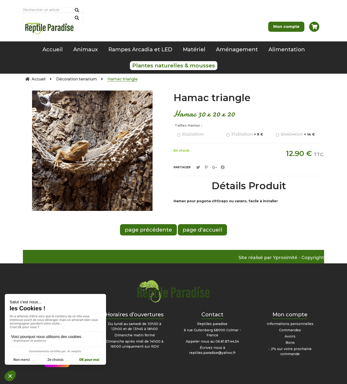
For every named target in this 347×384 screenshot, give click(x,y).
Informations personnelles (290, 324)
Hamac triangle (212, 98)
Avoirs (290, 336)
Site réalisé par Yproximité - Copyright (281, 257)
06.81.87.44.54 (227, 341)
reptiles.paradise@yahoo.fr (212, 353)
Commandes (290, 330)
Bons (290, 342)
